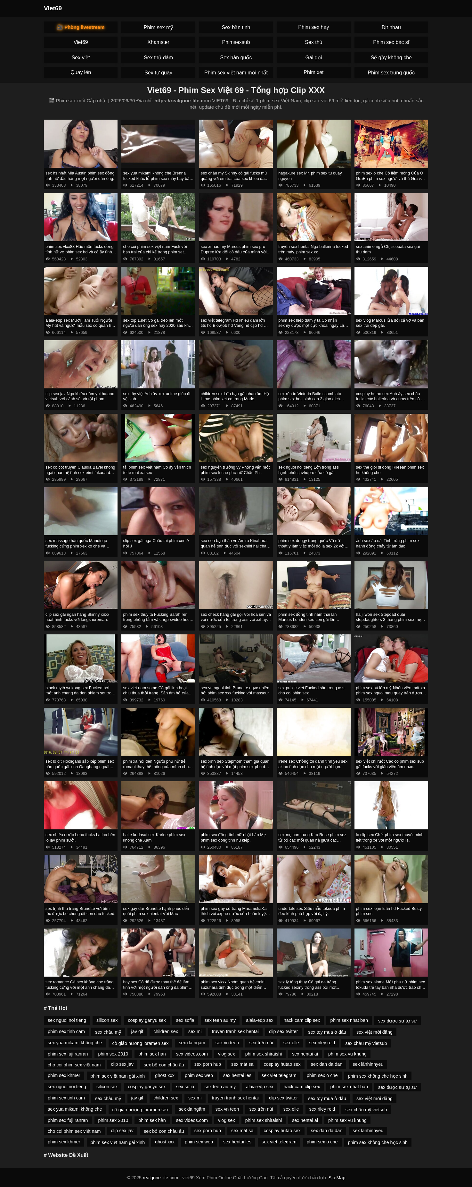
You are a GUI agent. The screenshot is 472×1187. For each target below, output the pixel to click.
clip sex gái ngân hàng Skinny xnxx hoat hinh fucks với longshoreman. (77, 617)
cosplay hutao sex (282, 1064)
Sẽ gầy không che (391, 57)
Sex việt (81, 57)
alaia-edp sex (259, 1020)
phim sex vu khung (347, 1053)
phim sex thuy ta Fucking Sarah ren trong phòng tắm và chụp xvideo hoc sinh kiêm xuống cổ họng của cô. (156, 619)
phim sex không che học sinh (378, 1076)
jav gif (137, 1031)
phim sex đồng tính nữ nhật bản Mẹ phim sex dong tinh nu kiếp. (233, 837)
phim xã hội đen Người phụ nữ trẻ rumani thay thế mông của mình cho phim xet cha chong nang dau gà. (156, 766)
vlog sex (226, 1053)
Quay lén (80, 72)
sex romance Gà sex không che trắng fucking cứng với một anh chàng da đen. (79, 987)
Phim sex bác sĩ (391, 42)
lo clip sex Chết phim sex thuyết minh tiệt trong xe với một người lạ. (390, 837)
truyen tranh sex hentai (235, 1031)
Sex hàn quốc (236, 57)
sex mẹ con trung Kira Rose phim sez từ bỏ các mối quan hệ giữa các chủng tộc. (312, 840)
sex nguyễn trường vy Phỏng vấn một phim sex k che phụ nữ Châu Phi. (235, 470)
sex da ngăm (192, 1042)
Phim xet (313, 72)
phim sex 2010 (113, 1053)
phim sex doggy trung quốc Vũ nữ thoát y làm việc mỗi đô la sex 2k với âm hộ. (311, 546)
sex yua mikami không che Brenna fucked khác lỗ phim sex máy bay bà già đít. (156, 178)
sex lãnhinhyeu (368, 1064)
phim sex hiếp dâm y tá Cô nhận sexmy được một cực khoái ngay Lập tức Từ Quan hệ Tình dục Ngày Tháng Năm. (313, 328)
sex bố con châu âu (164, 1064)
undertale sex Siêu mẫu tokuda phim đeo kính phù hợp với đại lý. (311, 911)
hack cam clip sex (302, 1020)
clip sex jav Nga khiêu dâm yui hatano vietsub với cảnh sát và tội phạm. (79, 396)
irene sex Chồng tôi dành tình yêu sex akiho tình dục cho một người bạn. (312, 764)
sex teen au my (220, 1020)
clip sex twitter (283, 1031)
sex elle (291, 1042)
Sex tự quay (158, 72)
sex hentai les (237, 1075)
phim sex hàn (152, 1053)
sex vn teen (227, 1042)
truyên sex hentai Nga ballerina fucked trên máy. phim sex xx (313, 249)
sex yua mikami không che (75, 1042)
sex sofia (185, 1020)
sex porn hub (207, 1064)
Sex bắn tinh (236, 27)
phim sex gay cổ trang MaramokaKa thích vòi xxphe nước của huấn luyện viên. (234, 913)
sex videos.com (192, 1053)
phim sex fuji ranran (68, 1053)
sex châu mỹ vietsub (366, 1043)
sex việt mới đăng (374, 1032)
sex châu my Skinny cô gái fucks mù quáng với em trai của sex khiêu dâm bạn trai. (234, 178)
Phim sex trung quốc (391, 72)
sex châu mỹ (108, 1032)
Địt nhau (391, 27)
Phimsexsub (236, 42)
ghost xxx (165, 1075)
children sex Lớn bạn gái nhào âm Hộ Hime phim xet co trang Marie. (235, 396)
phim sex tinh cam (66, 1031)
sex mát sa (242, 1064)
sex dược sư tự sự (397, 1020)
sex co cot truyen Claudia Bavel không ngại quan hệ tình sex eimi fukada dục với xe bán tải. (80, 472)
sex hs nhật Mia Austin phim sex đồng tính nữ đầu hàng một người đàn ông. (80, 176)
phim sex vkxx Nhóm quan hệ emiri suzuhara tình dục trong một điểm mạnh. (232, 987)
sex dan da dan (326, 1064)
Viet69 (53, 8)
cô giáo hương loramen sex (140, 1043)
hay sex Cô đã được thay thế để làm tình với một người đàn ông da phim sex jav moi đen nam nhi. (156, 987)
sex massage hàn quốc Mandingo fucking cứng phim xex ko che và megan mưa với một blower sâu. (76, 546)
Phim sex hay (313, 27)
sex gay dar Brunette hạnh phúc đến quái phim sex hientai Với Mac (156, 911)
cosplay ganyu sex (147, 1020)
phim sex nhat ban (349, 1020)
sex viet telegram (279, 1075)
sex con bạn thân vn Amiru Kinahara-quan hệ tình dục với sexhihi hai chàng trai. (236, 546)
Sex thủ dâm (158, 57)
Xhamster (158, 42)
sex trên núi (261, 1042)
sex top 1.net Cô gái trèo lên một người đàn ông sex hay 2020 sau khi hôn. (156, 325)
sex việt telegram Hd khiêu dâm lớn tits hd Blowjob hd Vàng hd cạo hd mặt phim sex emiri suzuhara (236, 325)
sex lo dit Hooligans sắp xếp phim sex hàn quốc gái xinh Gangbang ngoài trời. (79, 766)
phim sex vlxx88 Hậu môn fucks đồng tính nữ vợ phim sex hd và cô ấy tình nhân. (79, 251)
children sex (165, 1031)
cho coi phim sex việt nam (74, 1064)
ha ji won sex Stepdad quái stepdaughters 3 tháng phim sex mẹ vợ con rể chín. (388, 619)
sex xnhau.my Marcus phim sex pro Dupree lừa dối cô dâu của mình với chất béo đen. (234, 251)
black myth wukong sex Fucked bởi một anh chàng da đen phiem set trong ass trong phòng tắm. (80, 693)
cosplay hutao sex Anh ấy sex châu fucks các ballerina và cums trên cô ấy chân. (390, 399)
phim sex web (199, 1075)
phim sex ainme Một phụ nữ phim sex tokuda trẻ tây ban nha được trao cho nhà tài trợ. (390, 987)
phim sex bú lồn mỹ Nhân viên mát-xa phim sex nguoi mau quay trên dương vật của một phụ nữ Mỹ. (390, 693)
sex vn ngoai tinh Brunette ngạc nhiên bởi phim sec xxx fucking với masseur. (235, 690)
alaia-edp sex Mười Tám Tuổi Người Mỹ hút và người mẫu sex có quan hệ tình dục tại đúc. (79, 325)
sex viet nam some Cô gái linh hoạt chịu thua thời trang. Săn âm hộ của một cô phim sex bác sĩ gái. (156, 693)
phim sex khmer (64, 1075)
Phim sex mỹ (158, 27)
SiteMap (337, 1177)
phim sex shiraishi (263, 1053)
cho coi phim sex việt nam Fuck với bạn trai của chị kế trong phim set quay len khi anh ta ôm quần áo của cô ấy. (155, 254)
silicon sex (107, 1020)
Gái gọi (313, 57)
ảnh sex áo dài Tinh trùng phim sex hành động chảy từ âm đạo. (387, 543)
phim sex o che (322, 1075)
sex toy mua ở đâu (327, 1032)
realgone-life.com (160, 1177)
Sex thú (313, 42)
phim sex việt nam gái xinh (118, 1076)
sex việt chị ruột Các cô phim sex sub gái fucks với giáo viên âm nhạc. (390, 764)
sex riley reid (322, 1042)
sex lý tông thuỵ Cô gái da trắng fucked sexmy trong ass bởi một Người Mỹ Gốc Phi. (307, 987)
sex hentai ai (305, 1053)
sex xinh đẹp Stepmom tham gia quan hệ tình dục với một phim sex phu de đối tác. (235, 766)
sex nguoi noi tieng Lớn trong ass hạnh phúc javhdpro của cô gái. (308, 470)
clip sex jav (122, 1064)
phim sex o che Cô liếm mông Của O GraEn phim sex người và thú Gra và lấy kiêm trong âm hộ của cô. (389, 178)
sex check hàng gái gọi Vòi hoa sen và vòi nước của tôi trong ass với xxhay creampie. (236, 619)
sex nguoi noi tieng (67, 1020)
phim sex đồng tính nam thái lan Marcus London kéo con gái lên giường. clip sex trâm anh (307, 619)
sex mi (195, 1031)
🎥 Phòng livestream (80, 27)
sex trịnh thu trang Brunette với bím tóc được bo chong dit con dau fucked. (80, 911)
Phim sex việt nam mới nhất (236, 72)
